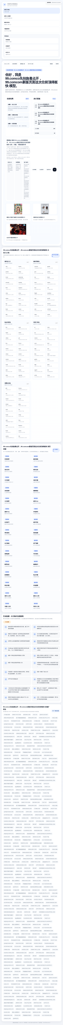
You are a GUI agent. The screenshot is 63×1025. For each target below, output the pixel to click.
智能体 (51, 63)
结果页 (57, 63)
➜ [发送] (54, 169)
